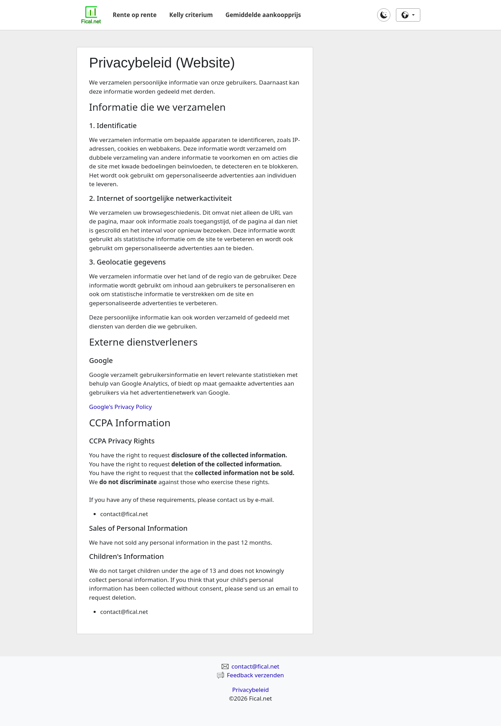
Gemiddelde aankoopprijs (263, 15)
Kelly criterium (191, 15)
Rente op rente (135, 15)
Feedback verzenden (250, 675)
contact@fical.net (250, 666)
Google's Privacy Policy (120, 407)
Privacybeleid (250, 690)
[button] (383, 15)
